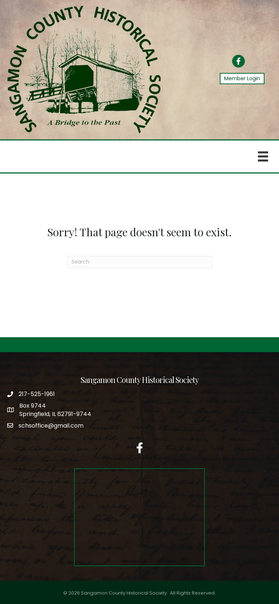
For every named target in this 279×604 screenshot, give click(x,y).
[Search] (139, 262)
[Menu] (263, 156)
